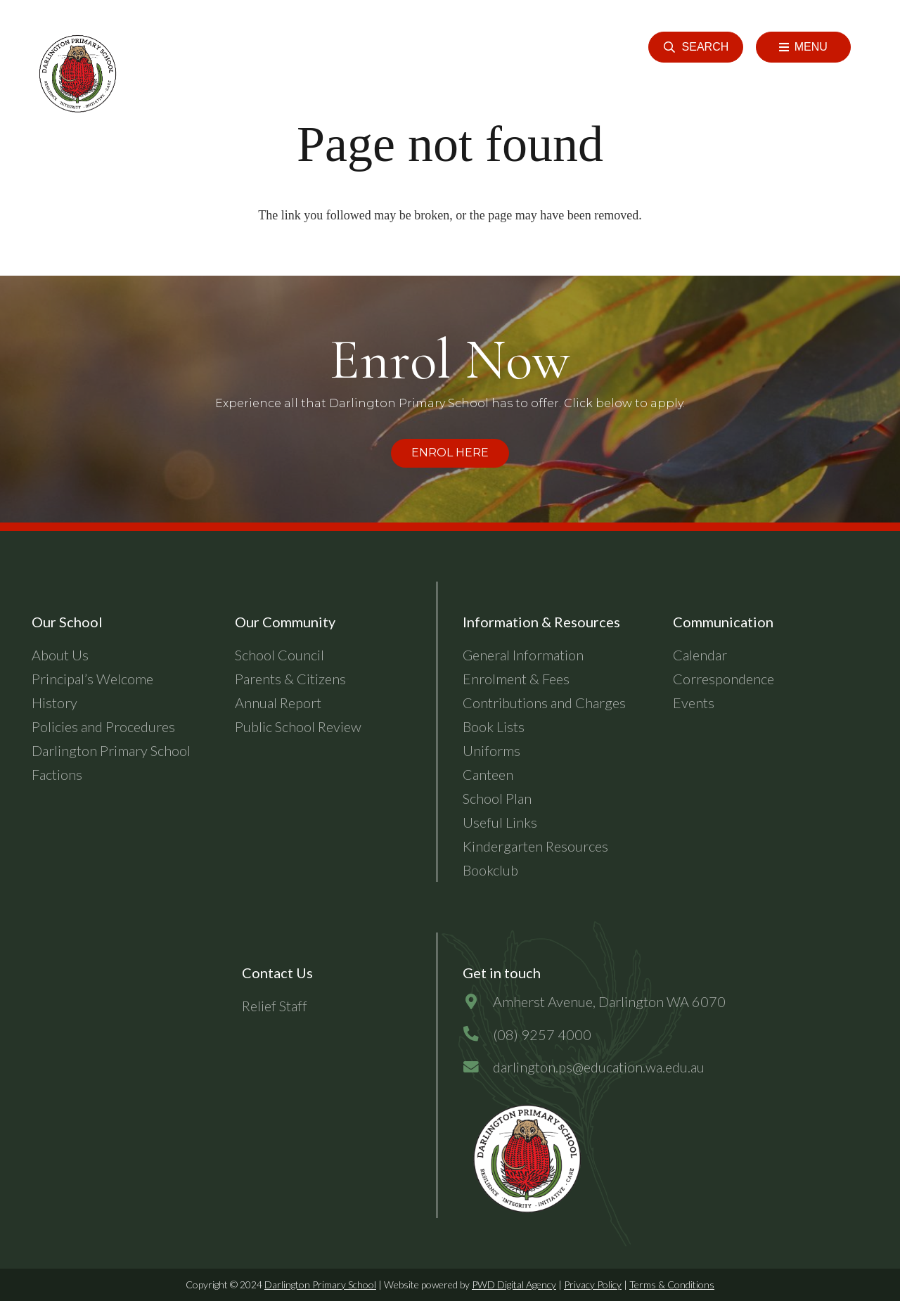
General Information (523, 654)
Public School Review (298, 726)
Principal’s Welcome (92, 678)
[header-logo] (76, 74)
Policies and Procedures (103, 726)
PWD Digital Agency (514, 1284)
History (54, 702)
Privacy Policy (593, 1284)
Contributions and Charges (544, 702)
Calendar (700, 654)
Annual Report (278, 702)
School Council (279, 654)
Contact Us (277, 972)
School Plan (497, 798)
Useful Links (500, 822)
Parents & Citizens (290, 678)
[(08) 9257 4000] (478, 1034)
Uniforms (491, 750)
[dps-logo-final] (524, 1159)
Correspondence (723, 678)
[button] (696, 47)
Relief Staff (274, 1005)
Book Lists (494, 726)
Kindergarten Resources (535, 846)
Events (693, 702)
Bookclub (490, 869)
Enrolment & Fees (516, 678)
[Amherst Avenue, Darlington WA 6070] (478, 1002)
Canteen (488, 774)
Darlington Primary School (320, 1284)
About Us (60, 654)
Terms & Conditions (671, 1284)
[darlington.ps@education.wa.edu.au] (478, 1067)
